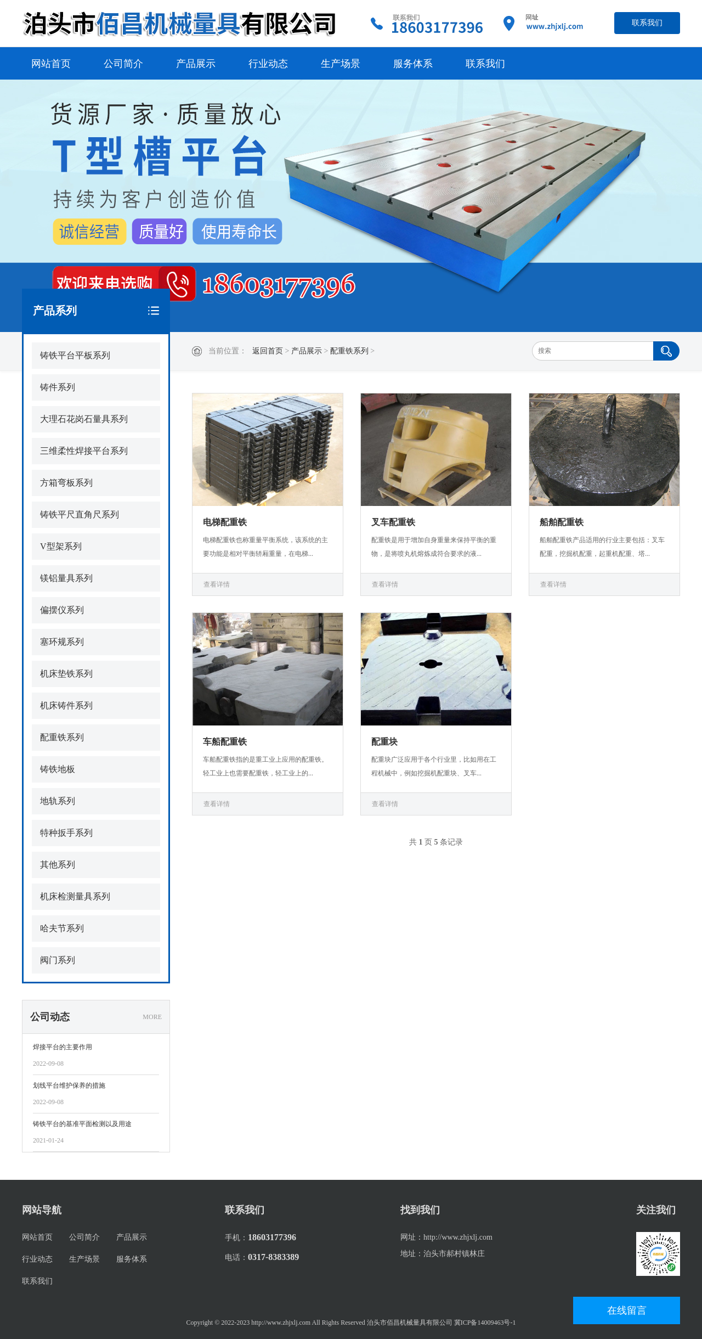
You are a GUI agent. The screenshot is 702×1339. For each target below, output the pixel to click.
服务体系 (413, 63)
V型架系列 (61, 546)
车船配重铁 (225, 741)
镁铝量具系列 (66, 578)
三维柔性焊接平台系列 (84, 450)
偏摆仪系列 (62, 610)
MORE (152, 1017)
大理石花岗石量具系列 (84, 419)
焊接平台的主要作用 (62, 1047)
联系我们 (647, 23)
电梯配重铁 (225, 522)
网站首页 (51, 63)
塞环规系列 (62, 641)
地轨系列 (57, 801)
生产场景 (340, 63)
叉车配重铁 (393, 522)
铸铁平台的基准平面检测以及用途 (82, 1124)
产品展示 (196, 63)
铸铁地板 (57, 769)
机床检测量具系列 (75, 896)
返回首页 (267, 351)
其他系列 (57, 864)
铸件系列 (57, 387)
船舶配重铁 (562, 522)
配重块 (384, 741)
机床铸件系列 (66, 705)
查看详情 (216, 584)
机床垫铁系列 (66, 673)
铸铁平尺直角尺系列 (79, 514)
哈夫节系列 (62, 928)
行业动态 (268, 63)
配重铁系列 (349, 351)
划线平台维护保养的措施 (69, 1085)
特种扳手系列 (66, 832)
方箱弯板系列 (66, 482)
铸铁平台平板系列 (75, 355)
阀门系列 (57, 960)
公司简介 (123, 63)
